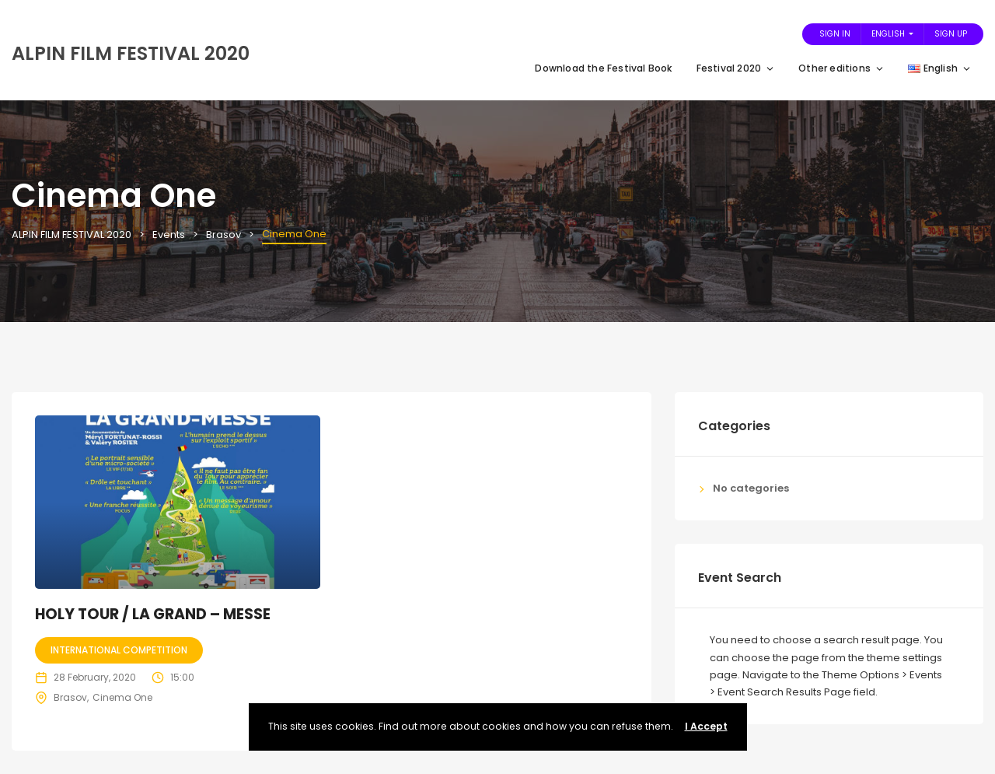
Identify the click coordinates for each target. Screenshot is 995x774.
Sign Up (950, 34)
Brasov (70, 697)
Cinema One (122, 697)
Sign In (834, 34)
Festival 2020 (736, 68)
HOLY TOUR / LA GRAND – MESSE (153, 614)
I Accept (706, 726)
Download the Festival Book (603, 68)
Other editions (841, 68)
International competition (119, 650)
